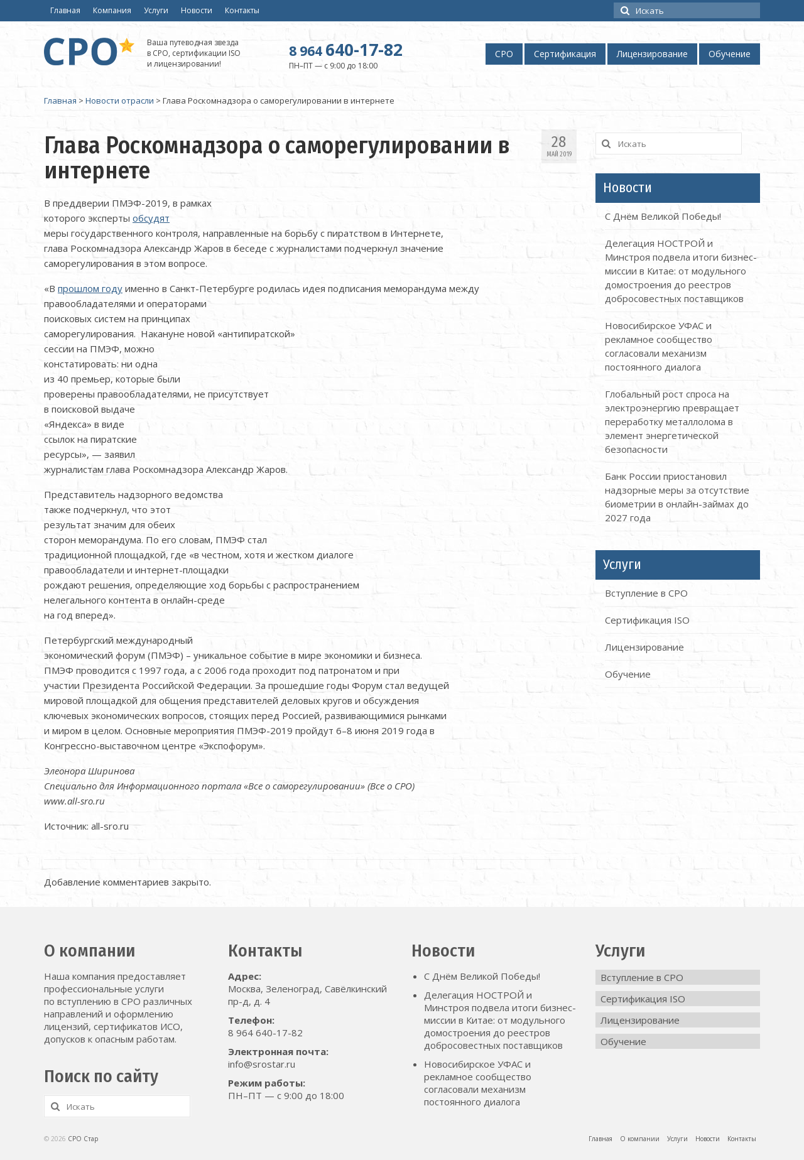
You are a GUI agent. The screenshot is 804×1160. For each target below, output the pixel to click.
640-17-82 (346, 49)
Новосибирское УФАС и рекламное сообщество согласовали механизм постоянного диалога (477, 1083)
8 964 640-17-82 (265, 1032)
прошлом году (90, 288)
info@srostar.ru (261, 1064)
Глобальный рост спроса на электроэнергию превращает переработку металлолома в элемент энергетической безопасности (672, 421)
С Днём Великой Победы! (663, 216)
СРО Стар (83, 1138)
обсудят (151, 218)
